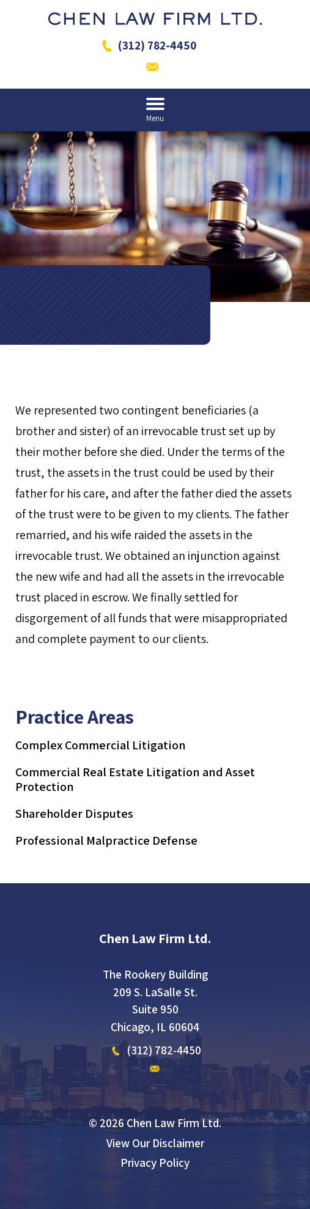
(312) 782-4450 (157, 45)
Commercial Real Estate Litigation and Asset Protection (135, 779)
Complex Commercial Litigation (100, 745)
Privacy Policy (155, 1162)
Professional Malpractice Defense (106, 840)
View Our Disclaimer (155, 1143)
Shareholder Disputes (74, 813)
